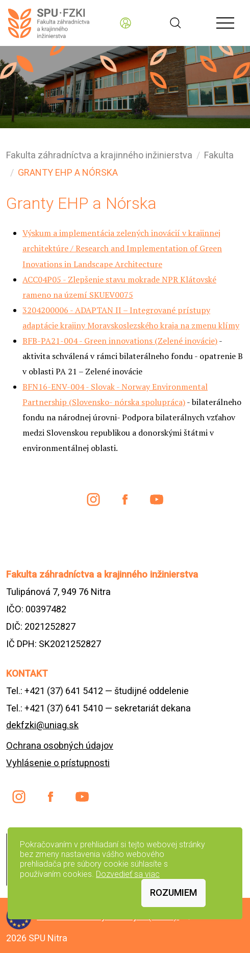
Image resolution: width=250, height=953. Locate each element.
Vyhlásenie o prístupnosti (58, 762)
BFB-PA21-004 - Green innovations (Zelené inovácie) (119, 340)
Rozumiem (173, 892)
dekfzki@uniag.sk (42, 725)
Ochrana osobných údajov (59, 745)
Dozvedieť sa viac (128, 874)
